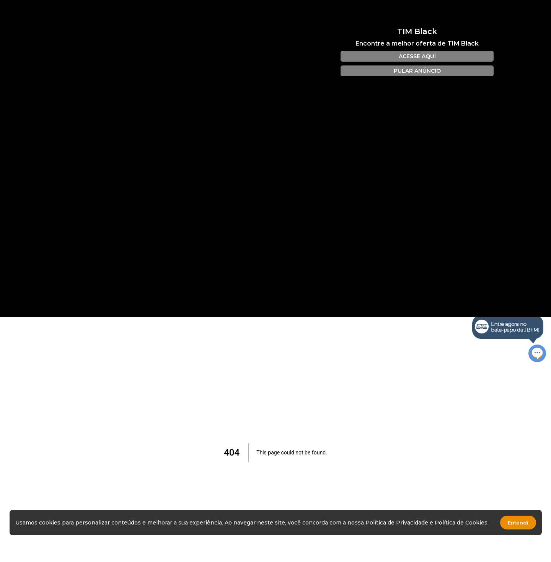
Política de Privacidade (396, 522)
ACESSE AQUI (417, 56)
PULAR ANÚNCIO (417, 70)
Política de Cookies (461, 522)
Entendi (518, 523)
